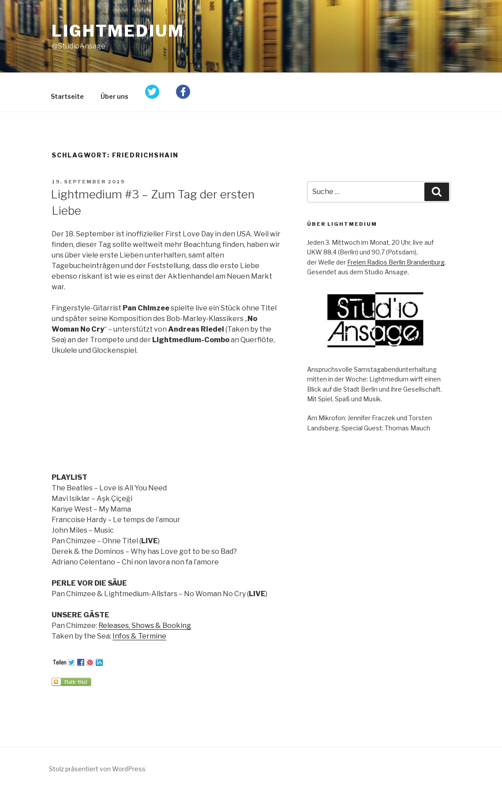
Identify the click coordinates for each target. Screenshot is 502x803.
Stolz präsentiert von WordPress (97, 769)
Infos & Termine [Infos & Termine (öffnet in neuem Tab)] (139, 636)
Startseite (67, 96)
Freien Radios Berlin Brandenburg (396, 262)
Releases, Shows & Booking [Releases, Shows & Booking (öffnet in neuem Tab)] (144, 625)
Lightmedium (118, 31)
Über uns (114, 96)
